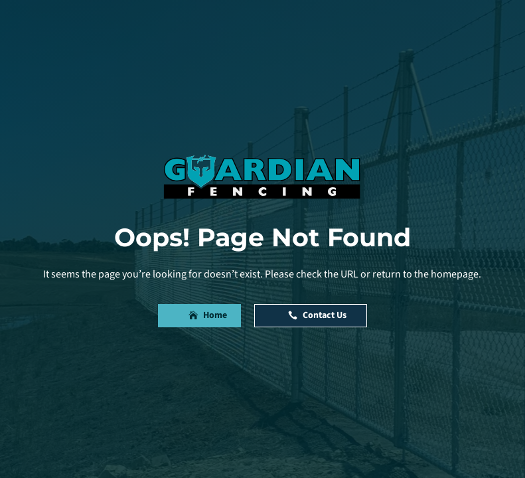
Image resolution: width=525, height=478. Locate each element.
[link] (262, 176)
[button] (199, 316)
